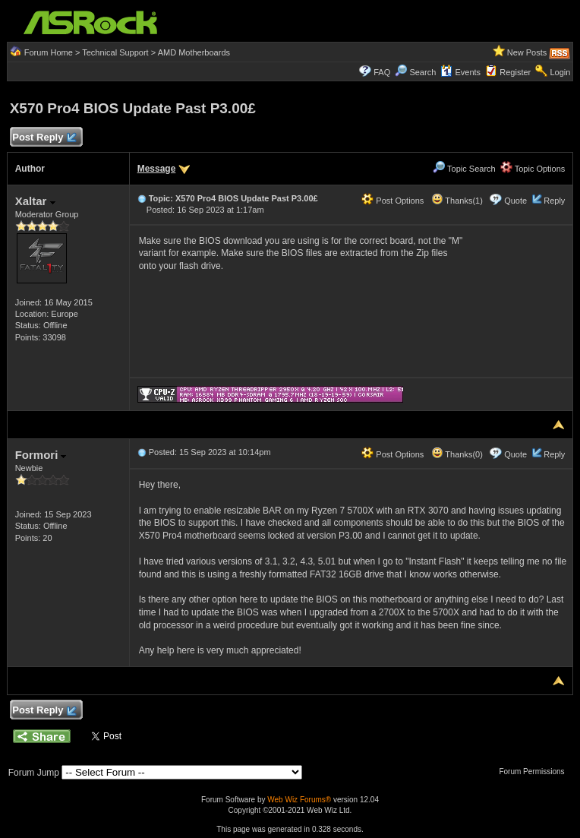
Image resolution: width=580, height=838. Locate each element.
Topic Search (464, 168)
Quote (515, 200)
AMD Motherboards (194, 52)
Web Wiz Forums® (299, 799)
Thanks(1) (457, 200)
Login (560, 72)
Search (422, 72)
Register (515, 72)
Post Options (392, 200)
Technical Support (115, 52)
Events (460, 72)
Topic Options (533, 168)
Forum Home (48, 52)
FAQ (382, 72)
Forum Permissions (535, 771)
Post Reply (44, 137)
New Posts (527, 52)
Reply (554, 200)
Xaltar (35, 200)
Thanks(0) (457, 454)
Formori (41, 454)
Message (156, 168)
